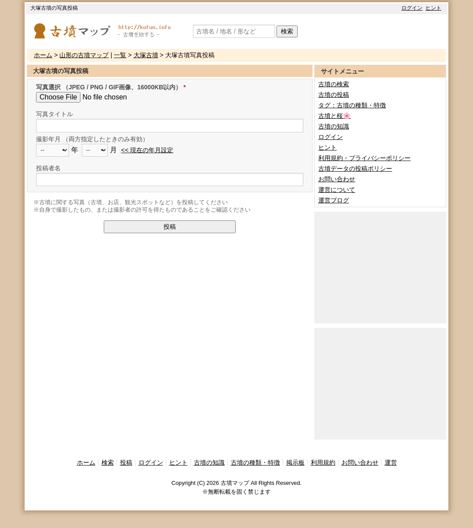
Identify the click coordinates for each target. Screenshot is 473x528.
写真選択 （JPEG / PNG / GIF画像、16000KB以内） (109, 87)
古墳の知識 (333, 126)
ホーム (43, 55)
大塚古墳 (146, 55)
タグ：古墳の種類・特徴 (352, 105)
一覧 (120, 55)
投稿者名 (48, 168)
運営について (336, 189)
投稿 (170, 226)
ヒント (433, 8)
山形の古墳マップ (84, 55)
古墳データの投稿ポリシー (355, 168)
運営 (391, 462)
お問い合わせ (336, 179)
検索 (287, 31)
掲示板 (295, 462)
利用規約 (323, 462)
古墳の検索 (333, 84)
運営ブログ (333, 200)
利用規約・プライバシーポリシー (364, 157)
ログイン (411, 8)
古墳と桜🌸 (334, 115)
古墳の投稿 (333, 94)
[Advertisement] (380, 267)
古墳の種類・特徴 (255, 462)
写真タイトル (54, 113)
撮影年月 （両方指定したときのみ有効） (92, 139)
